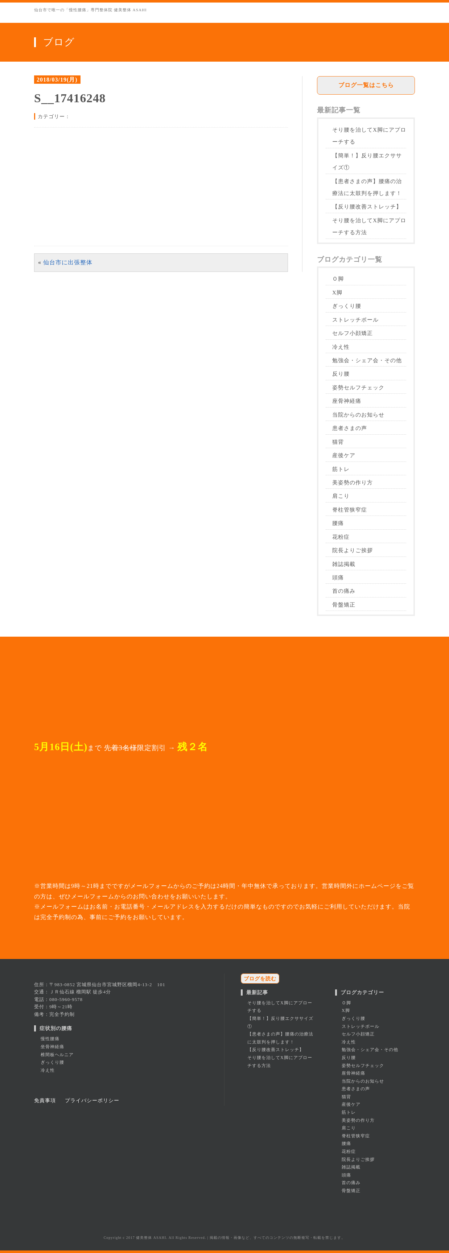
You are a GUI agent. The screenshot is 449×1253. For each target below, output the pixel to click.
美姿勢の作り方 (352, 482)
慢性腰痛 (50, 1038)
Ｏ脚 (338, 279)
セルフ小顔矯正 (352, 333)
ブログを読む (260, 978)
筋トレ (341, 469)
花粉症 (341, 537)
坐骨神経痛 (52, 1046)
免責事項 (45, 1100)
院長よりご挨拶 (352, 550)
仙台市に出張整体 (67, 262)
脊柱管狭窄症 (349, 509)
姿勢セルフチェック (358, 387)
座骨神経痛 (346, 401)
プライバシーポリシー (92, 1100)
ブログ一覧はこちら (366, 85)
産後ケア (343, 455)
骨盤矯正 (343, 604)
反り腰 (341, 374)
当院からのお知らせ (358, 415)
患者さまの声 (349, 428)
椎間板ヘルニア (57, 1054)
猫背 (338, 442)
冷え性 (341, 347)
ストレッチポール (355, 320)
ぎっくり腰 (346, 306)
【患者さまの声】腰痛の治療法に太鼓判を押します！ (367, 187)
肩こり (341, 496)
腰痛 (338, 523)
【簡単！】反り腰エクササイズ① (367, 161)
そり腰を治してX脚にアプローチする (369, 136)
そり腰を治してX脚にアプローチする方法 (369, 226)
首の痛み (343, 591)
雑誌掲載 (343, 564)
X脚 (337, 292)
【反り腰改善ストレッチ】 (367, 206)
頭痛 (338, 577)
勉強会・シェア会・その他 (367, 360)
